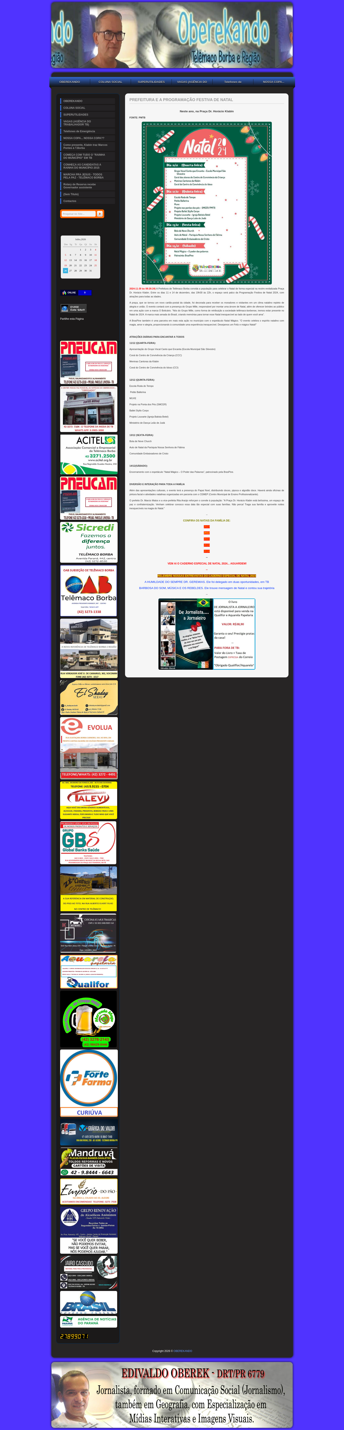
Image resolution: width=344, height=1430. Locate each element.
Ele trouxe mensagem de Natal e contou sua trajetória (239, 588)
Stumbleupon (63, 333)
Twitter (71, 326)
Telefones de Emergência (233, 82)
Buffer (78, 333)
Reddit (108, 326)
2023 (207, 526)
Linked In (85, 326)
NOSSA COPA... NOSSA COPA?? (274, 82)
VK (85, 333)
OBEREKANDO (69, 82)
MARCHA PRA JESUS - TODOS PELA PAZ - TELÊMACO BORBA (83, 176)
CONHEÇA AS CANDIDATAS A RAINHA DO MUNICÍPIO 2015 (82, 166)
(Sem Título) (71, 194)
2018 (207, 551)
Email (108, 333)
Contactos (69, 201)
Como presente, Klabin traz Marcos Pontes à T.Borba (85, 146)
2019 (207, 545)
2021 (207, 539)
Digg (100, 326)
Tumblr (93, 326)
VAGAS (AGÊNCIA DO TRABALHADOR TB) (192, 82)
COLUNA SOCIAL (110, 82)
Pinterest (78, 326)
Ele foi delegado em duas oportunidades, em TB (237, 582)
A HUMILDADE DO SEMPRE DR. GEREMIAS (175, 582)
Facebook (63, 326)
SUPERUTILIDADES (151, 82)
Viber (100, 333)
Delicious (71, 333)
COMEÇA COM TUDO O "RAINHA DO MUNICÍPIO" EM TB (84, 156)
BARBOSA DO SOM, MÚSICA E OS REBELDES (171, 588)
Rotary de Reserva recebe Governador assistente (79, 186)
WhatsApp (93, 333)
